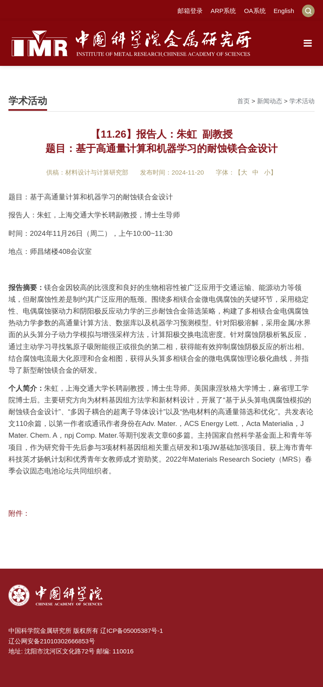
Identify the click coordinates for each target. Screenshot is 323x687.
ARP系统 (223, 10)
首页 (243, 100)
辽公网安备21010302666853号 (51, 640)
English (283, 10)
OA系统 (255, 10)
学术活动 (302, 100)
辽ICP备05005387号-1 (131, 630)
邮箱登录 (189, 10)
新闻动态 (269, 100)
